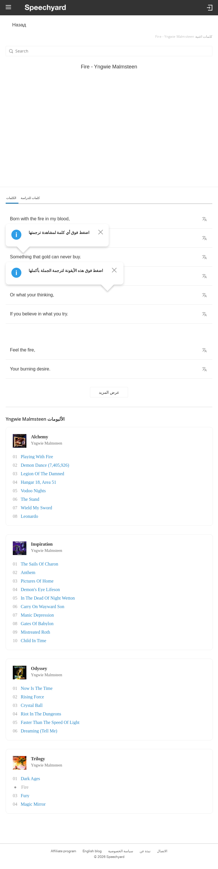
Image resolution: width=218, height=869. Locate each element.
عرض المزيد (109, 392)
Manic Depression (37, 615)
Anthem (28, 572)
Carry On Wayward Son (42, 606)
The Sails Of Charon (39, 564)
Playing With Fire (37, 456)
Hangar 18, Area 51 (38, 482)
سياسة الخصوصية (120, 851)
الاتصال (162, 851)
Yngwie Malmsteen (46, 443)
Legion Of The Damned (42, 473)
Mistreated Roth (35, 632)
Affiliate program (63, 851)
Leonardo (29, 516)
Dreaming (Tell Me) (39, 730)
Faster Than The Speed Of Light (50, 722)
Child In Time (33, 640)
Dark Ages (30, 778)
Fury (25, 795)
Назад (19, 24)
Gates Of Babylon (37, 623)
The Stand (30, 499)
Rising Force (32, 696)
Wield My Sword (36, 507)
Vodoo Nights (33, 490)
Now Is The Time (37, 688)
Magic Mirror (33, 804)
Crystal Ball (32, 705)
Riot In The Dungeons (41, 713)
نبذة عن (145, 851)
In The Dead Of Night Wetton (48, 598)
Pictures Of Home (37, 581)
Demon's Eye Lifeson (40, 589)
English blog (92, 851)
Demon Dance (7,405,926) (45, 465)
